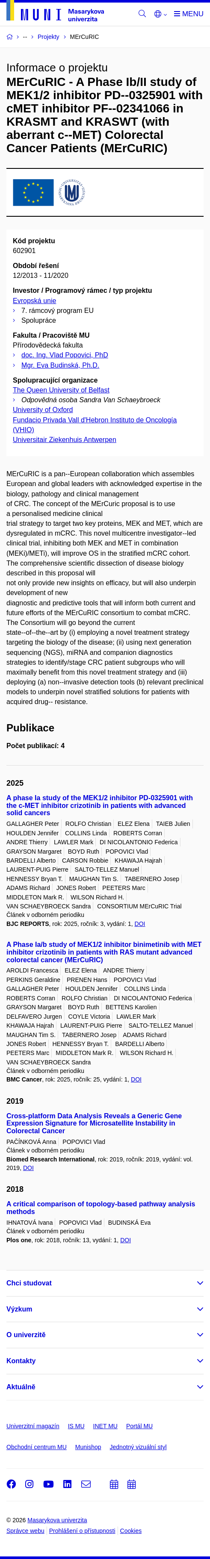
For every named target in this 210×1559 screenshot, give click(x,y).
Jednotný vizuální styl (138, 1447)
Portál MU (139, 1426)
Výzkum (19, 1309)
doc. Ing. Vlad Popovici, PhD (64, 355)
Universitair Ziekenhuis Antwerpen (64, 439)
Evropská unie (34, 300)
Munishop (88, 1447)
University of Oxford (43, 409)
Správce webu (25, 1530)
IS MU (76, 1426)
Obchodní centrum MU (36, 1447)
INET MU (105, 1426)
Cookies (131, 1530)
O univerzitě (26, 1334)
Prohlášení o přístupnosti (82, 1530)
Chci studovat (29, 1283)
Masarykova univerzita (57, 1520)
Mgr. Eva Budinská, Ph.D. (60, 365)
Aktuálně (20, 1387)
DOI (140, 923)
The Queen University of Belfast (61, 390)
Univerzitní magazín (32, 1426)
